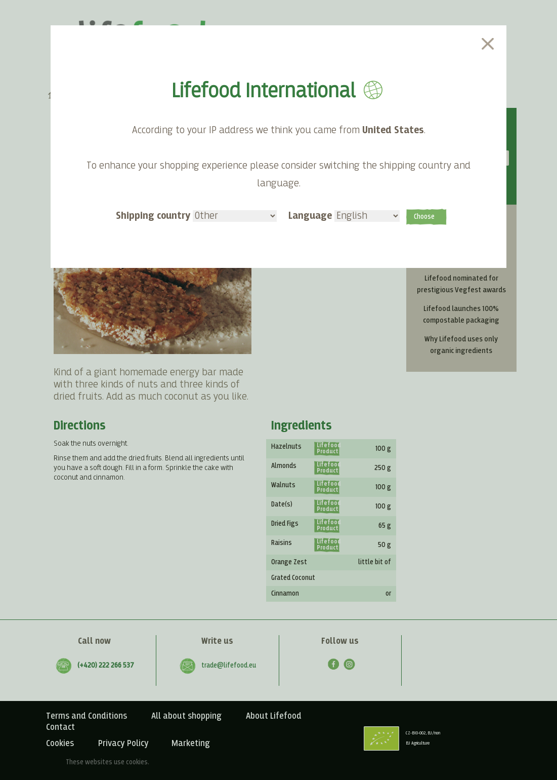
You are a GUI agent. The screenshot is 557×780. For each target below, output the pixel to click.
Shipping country (196, 215)
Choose (424, 216)
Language (344, 215)
